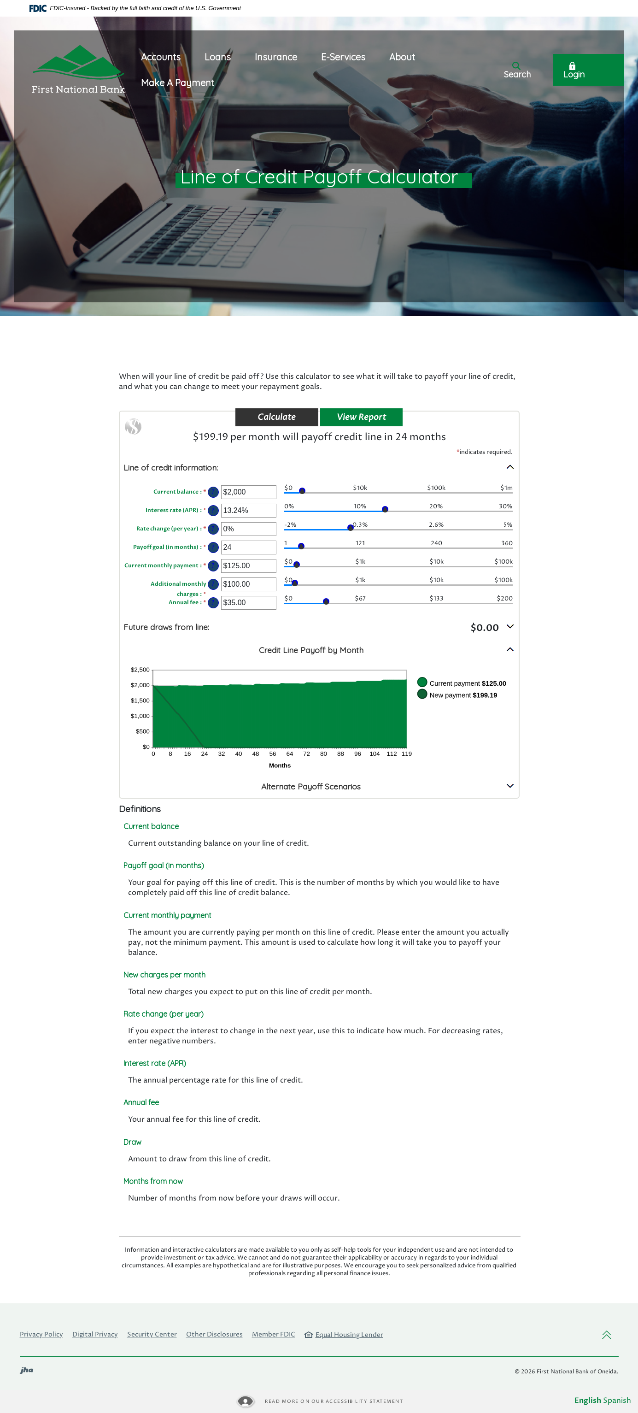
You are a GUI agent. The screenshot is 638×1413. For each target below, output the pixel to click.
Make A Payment (177, 82)
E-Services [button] (343, 57)
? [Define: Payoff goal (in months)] (213, 547)
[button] (319, 466)
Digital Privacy (95, 1334)
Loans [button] (218, 57)
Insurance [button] (276, 57)
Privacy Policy (41, 1334)
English (587, 1400)
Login (574, 71)
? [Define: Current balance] (213, 492)
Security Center (152, 1334)
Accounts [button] (161, 57)
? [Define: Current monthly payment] (213, 566)
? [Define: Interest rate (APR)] (213, 510)
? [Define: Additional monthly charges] (213, 584)
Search (517, 71)
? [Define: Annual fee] (213, 602)
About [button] (402, 57)
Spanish (617, 1400)
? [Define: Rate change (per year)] (213, 529)
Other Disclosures (214, 1334)
